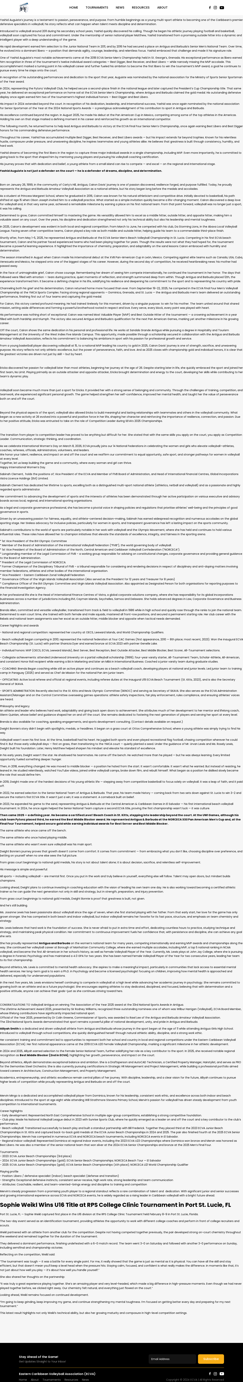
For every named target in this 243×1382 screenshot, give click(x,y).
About (162, 7)
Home (73, 7)
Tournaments (97, 7)
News (120, 7)
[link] (42, 1005)
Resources (141, 7)
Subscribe (211, 1359)
